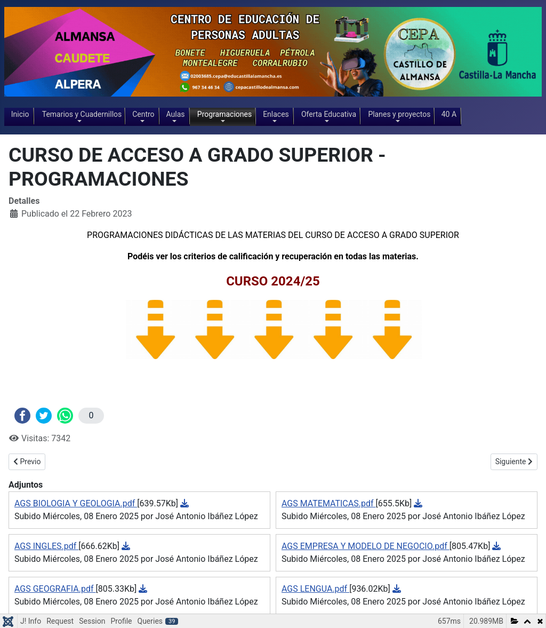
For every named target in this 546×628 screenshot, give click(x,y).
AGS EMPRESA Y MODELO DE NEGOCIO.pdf (365, 546)
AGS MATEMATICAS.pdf (328, 503)
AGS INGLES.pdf (46, 546)
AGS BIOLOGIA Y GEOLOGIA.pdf (75, 503)
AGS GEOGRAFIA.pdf (54, 589)
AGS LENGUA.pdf (315, 589)
